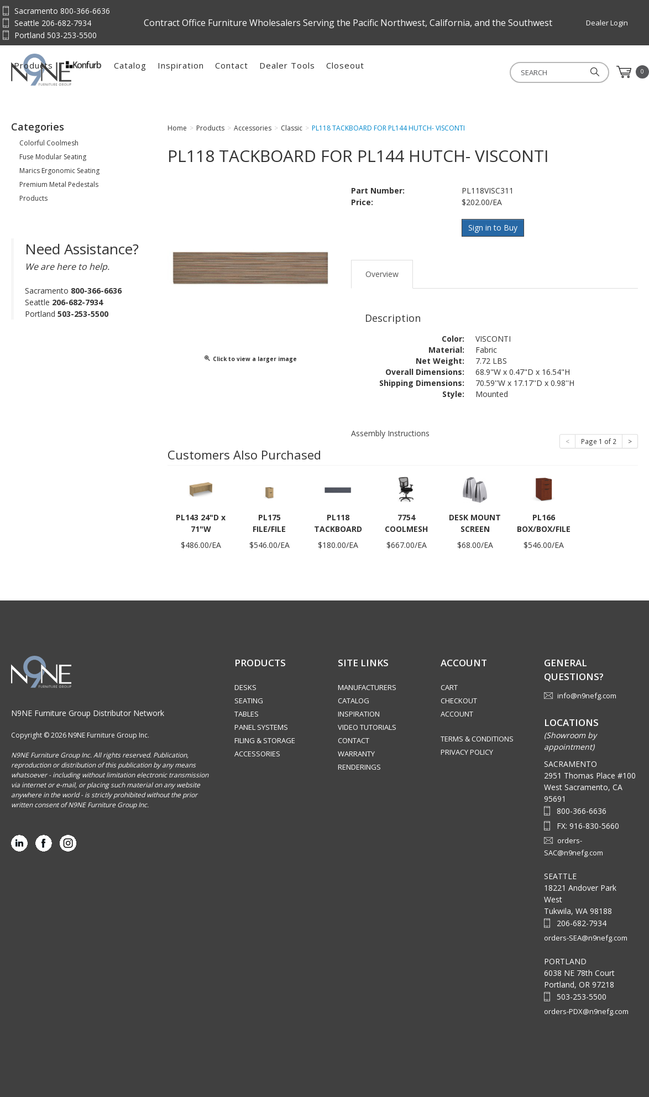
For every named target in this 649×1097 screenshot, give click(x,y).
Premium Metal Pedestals (58, 184)
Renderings (359, 766)
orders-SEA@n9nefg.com (585, 937)
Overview (382, 273)
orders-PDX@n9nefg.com (586, 1011)
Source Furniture (65, 70)
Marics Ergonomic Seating (59, 170)
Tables (246, 713)
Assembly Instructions (390, 432)
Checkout (459, 700)
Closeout (470, 71)
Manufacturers (367, 687)
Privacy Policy (467, 751)
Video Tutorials (367, 727)
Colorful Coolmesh (48, 143)
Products (157, 71)
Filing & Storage (264, 740)
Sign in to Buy (493, 227)
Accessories (257, 753)
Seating (248, 700)
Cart (449, 687)
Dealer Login (607, 23)
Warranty (356, 753)
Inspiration (305, 71)
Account (457, 713)
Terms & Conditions (477, 738)
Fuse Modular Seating (52, 156)
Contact (356, 71)
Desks (245, 687)
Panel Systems (261, 727)
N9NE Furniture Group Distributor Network (87, 712)
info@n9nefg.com (586, 694)
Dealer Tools (411, 71)
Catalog (254, 71)
